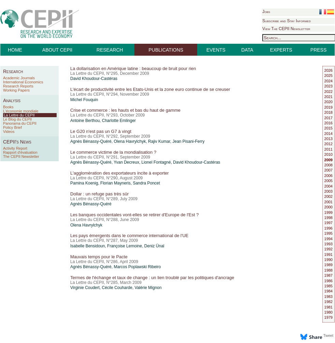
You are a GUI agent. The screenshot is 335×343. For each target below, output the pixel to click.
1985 (328, 286)
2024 (328, 81)
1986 (328, 281)
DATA (247, 50)
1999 (328, 212)
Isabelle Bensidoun (87, 246)
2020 (328, 102)
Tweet (328, 335)
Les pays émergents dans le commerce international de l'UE (129, 235)
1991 (328, 254)
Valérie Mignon (148, 287)
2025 (328, 75)
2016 (328, 123)
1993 (328, 244)
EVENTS (215, 50)
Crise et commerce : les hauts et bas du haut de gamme (125, 110)
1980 (328, 312)
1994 (328, 239)
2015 (328, 128)
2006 (328, 176)
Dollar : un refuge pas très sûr (99, 193)
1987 (328, 275)
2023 (328, 86)
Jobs (266, 11)
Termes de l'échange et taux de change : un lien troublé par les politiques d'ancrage (152, 277)
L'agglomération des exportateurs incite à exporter (119, 173)
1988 (328, 270)
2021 (328, 97)
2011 (328, 149)
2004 (328, 186)
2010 (328, 154)
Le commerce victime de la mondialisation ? (113, 152)
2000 (328, 207)
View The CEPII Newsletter (286, 28)
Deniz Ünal (154, 246)
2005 (328, 181)
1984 (328, 291)
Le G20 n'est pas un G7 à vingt (100, 131)
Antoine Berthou (85, 120)
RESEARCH (110, 50)
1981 (328, 307)
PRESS (318, 50)
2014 (328, 134)
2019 (328, 107)
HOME (15, 50)
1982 (328, 302)
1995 (328, 233)
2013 (328, 139)
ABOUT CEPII (57, 50)
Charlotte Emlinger (119, 120)
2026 (328, 70)
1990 (328, 260)
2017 (328, 118)
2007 (328, 170)
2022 (328, 92)
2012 (328, 144)
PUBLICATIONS (166, 50)
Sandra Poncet (146, 183)
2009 (328, 160)
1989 (328, 265)
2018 (328, 112)
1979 (328, 317)
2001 (328, 202)
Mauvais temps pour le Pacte (99, 256)
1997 (328, 223)
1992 (328, 249)
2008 (328, 165)
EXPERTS (281, 50)
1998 (328, 218)
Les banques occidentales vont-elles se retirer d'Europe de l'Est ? (134, 214)
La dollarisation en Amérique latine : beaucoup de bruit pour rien (133, 68)
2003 (328, 191)
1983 (328, 296)
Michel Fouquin (84, 99)
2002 (328, 196)
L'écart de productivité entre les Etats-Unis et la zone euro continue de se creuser (150, 89)
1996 (328, 228)
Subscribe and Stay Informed (286, 20)
